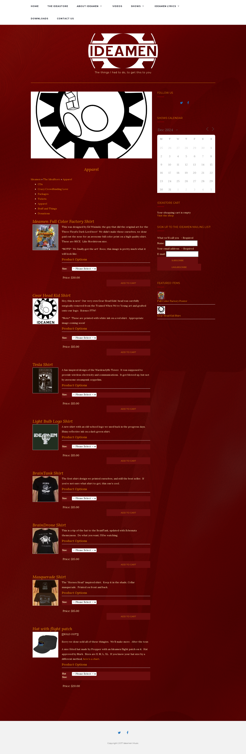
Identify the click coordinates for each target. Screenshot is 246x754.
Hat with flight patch (52, 628)
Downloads (39, 18)
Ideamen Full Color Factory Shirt (63, 221)
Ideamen (36, 179)
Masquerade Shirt (49, 577)
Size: (64, 268)
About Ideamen (88, 6)
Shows (136, 6)
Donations (44, 213)
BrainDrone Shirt (49, 525)
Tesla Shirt (43, 364)
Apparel (67, 179)
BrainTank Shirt (48, 473)
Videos (117, 6)
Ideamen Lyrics (165, 6)
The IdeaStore (57, 6)
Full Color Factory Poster (172, 301)
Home (35, 6)
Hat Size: (64, 675)
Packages (43, 194)
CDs (40, 184)
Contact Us (65, 18)
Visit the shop (165, 215)
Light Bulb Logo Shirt (53, 421)
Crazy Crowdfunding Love (53, 189)
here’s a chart (91, 659)
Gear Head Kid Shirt (52, 295)
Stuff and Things (47, 208)
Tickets (42, 198)
